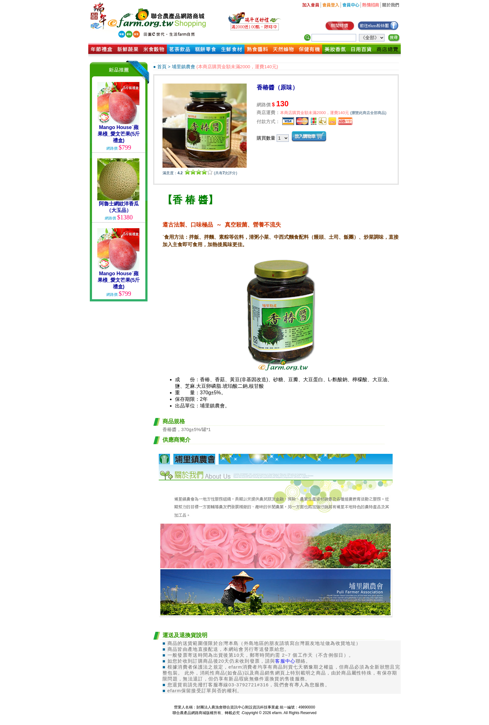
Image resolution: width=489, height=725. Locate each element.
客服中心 (285, 661)
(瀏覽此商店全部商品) (368, 113)
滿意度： (172, 173)
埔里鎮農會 (183, 66)
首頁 (162, 66)
